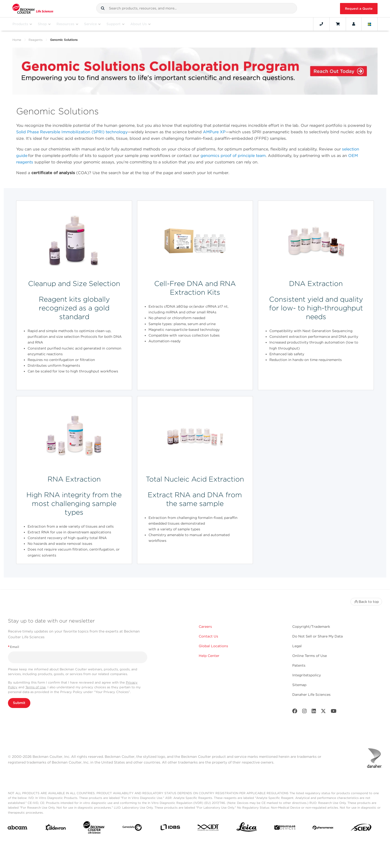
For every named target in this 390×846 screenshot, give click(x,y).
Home (16, 40)
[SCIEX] (361, 828)
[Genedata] (132, 828)
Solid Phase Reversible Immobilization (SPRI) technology (72, 132)
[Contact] (321, 23)
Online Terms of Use (309, 656)
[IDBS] (170, 828)
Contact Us (208, 636)
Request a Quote (359, 8)
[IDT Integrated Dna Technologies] (208, 828)
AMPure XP (214, 132)
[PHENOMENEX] (323, 828)
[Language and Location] (370, 23)
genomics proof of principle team (233, 155)
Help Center (209, 656)
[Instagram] (304, 712)
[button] (102, 8)
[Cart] (338, 23)
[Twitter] (323, 712)
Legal (297, 646)
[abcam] (17, 828)
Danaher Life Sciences (311, 695)
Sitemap (299, 685)
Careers (205, 627)
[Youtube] (334, 712)
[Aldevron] (56, 828)
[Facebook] (294, 712)
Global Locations (213, 646)
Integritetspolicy (306, 675)
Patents (298, 665)
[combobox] (197, 8)
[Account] (353, 23)
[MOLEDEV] (285, 828)
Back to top (366, 601)
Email (13, 646)
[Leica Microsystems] (247, 828)
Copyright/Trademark (311, 627)
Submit (19, 703)
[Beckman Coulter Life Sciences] (94, 828)
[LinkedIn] (314, 712)
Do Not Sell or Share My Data (317, 636)
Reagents (36, 40)
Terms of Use (35, 687)
